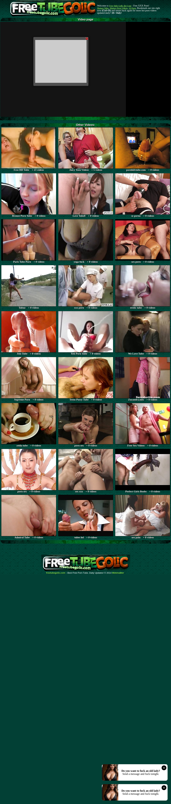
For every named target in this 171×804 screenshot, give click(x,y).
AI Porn (132, 8)
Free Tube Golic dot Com (120, 6)
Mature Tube (103, 8)
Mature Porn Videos (119, 8)
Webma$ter (118, 573)
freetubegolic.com (55, 573)
